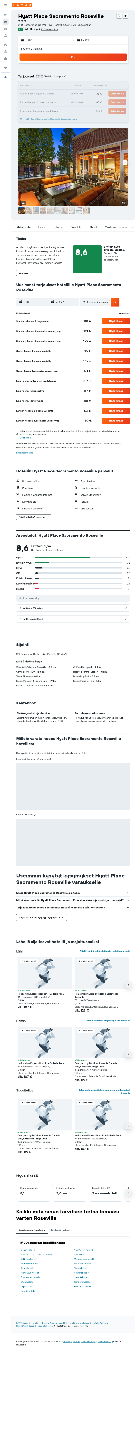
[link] (87, 321)
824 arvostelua (49, 29)
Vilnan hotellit (28, 1249)
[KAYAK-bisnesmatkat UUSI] (5, 58)
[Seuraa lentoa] (5, 51)
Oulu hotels (27, 1281)
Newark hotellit (81, 1272)
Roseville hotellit (45, 1326)
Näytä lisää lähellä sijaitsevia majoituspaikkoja (105, 951)
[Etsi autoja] (5, 28)
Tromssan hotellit (29, 1263)
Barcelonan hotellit (30, 1277)
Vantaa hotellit (81, 1254)
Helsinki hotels (81, 1277)
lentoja (76, 1341)
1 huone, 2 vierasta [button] (31, 48)
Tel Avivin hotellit (82, 1263)
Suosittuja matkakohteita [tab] (32, 1230)
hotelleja (67, 1341)
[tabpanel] (73, 1266)
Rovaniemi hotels (82, 1286)
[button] (5, 5)
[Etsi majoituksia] (5, 22)
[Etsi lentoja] (5, 15)
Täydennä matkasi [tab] (60, 1230)
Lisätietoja (25, 437)
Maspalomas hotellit (84, 1259)
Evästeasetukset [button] (24, 452)
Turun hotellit (27, 1268)
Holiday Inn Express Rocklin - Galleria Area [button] (41, 993)
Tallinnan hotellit (29, 1259)
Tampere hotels (82, 1281)
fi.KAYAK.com (22, 1323)
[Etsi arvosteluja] (76, 598)
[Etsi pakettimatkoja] (5, 35)
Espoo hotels (27, 1286)
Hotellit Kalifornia (100, 1323)
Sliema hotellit (81, 1268)
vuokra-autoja (88, 1341)
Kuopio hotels (28, 1291)
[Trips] (5, 68)
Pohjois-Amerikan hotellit (53, 1323)
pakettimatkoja (105, 1341)
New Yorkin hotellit (83, 1249)
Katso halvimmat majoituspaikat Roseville (108, 1020)
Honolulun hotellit (30, 1272)
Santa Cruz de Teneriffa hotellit (36, 1254)
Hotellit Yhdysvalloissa (79, 1323)
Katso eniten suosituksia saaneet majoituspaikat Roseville (104, 1092)
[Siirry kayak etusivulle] (22, 5)
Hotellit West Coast (25, 1326)
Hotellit (35, 1323)
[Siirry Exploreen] (5, 45)
